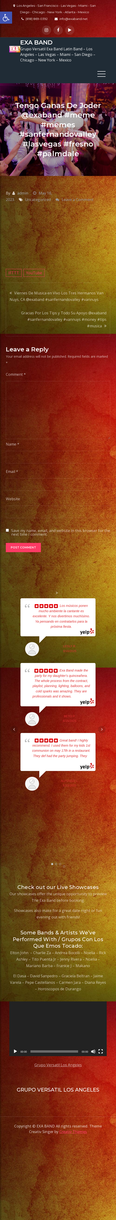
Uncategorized (38, 199)
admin (22, 192)
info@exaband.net (71, 19)
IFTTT (13, 272)
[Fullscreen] (100, 1051)
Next (102, 729)
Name (12, 444)
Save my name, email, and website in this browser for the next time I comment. (60, 532)
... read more (81, 696)
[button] (6, 18)
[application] (58, 1028)
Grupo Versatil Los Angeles (58, 1064)
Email (12, 471)
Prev (14, 729)
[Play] (15, 1051)
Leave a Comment (77, 199)
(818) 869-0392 (34, 19)
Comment (16, 374)
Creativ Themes (73, 1131)
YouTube (34, 272)
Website (13, 498)
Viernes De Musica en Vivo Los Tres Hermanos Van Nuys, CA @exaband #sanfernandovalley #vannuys (56, 296)
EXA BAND (36, 42)
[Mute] (93, 1051)
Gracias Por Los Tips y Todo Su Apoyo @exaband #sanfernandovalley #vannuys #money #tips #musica (63, 319)
